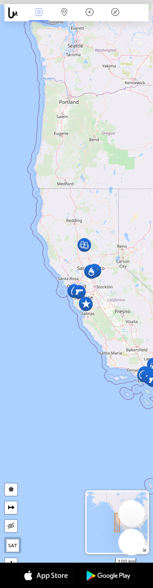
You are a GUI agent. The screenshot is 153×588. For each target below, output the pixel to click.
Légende (115, 13)
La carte (64, 13)
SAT (13, 545)
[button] (79, 292)
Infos (39, 13)
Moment (89, 13)
